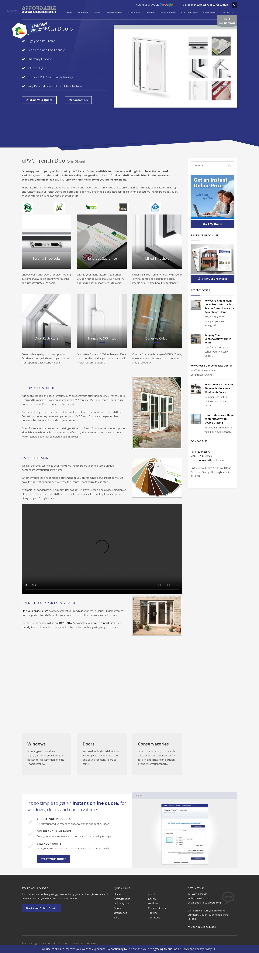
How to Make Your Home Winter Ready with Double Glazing (219, 418)
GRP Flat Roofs (189, 12)
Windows (83, 12)
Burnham (97, 894)
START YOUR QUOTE (53, 859)
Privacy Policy (203, 949)
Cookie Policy (180, 949)
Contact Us (227, 12)
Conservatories (114, 12)
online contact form (104, 623)
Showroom (209, 12)
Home (117, 894)
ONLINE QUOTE (227, 21)
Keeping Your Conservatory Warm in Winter (218, 338)
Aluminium (133, 12)
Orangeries (120, 912)
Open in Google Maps (203, 926)
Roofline (150, 12)
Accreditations (122, 899)
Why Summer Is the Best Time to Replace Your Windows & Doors (219, 388)
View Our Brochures (212, 278)
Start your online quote (35, 611)
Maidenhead (83, 894)
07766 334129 (220, 4)
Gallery (152, 899)
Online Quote (121, 903)
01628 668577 (201, 4)
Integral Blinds (168, 12)
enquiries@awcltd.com (211, 460)
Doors (97, 12)
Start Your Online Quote (41, 908)
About (69, 12)
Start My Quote (212, 224)
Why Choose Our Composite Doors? (211, 365)
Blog (116, 917)
